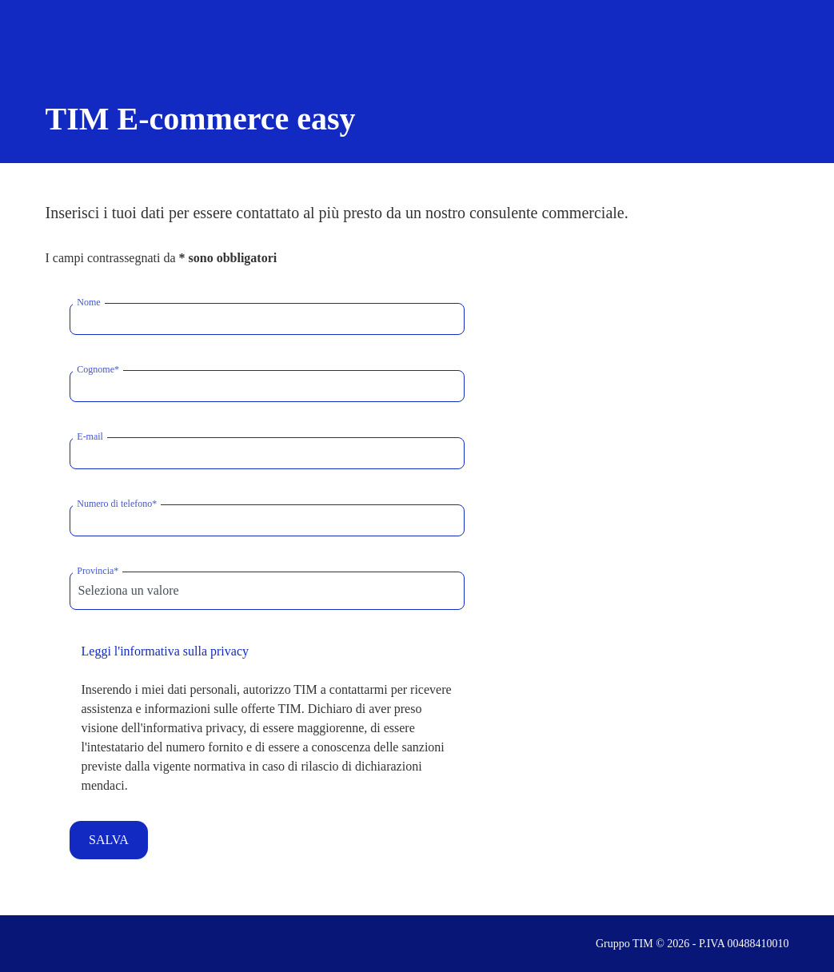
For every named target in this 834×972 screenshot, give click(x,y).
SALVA (109, 840)
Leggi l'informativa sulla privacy (165, 651)
